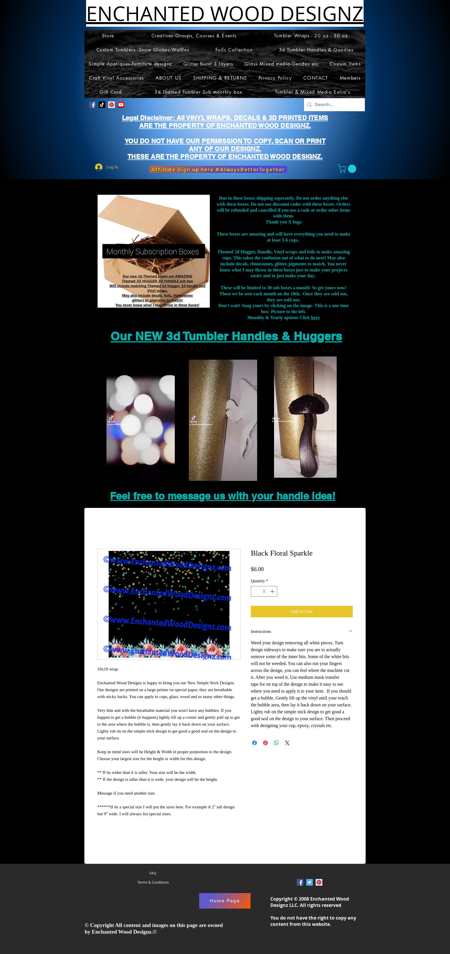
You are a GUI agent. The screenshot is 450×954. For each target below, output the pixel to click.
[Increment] (272, 591)
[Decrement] (255, 591)
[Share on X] (287, 742)
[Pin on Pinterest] (265, 742)
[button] (348, 169)
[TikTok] (102, 104)
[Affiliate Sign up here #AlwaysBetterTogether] (218, 169)
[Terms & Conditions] (153, 882)
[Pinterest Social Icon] (111, 104)
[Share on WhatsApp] (276, 742)
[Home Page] (225, 901)
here (315, 317)
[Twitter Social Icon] (309, 882)
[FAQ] (153, 873)
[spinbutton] (264, 591)
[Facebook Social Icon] (92, 104)
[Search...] (334, 104)
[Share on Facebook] (254, 742)
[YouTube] (121, 104)
